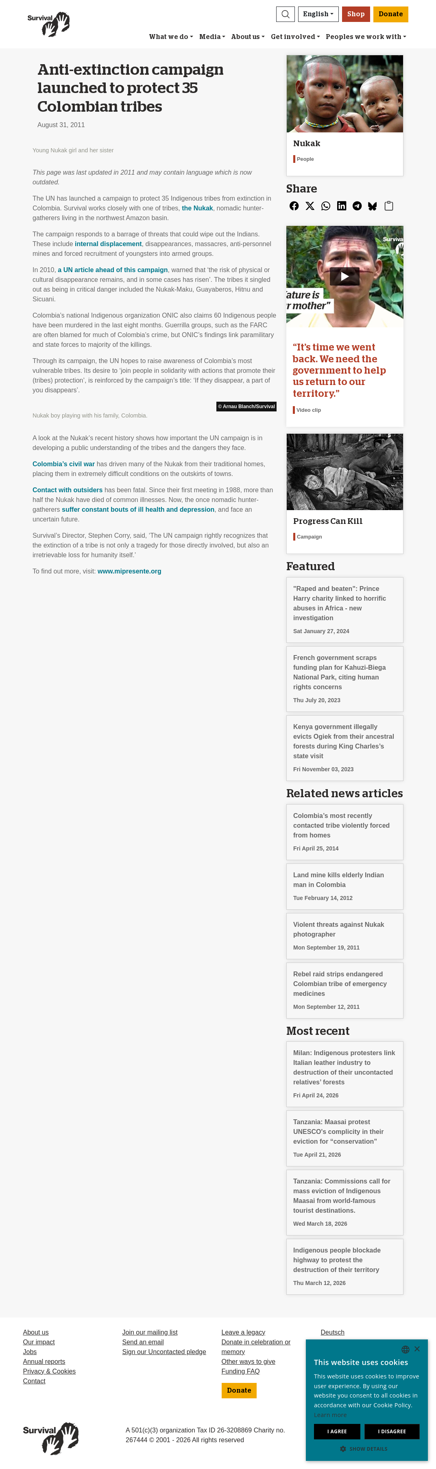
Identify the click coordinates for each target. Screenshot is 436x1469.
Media (209, 37)
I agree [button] (337, 1431)
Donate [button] (391, 14)
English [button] (316, 14)
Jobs (30, 1351)
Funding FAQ (241, 1371)
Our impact (39, 1342)
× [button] (417, 1349)
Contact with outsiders (67, 490)
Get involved (293, 37)
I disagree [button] (392, 1431)
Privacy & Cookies (49, 1371)
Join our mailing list (150, 1332)
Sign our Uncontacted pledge (164, 1351)
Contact (34, 1381)
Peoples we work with (363, 37)
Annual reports (44, 1361)
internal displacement (108, 243)
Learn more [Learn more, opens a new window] (330, 1415)
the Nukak (197, 208)
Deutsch (333, 1332)
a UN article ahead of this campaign (113, 269)
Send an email (143, 1342)
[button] (285, 14)
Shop (356, 14)
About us (245, 37)
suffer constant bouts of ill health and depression (138, 509)
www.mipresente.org (129, 571)
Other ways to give (249, 1361)
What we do (168, 37)
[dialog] (367, 1400)
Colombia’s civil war (64, 464)
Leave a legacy (244, 1332)
